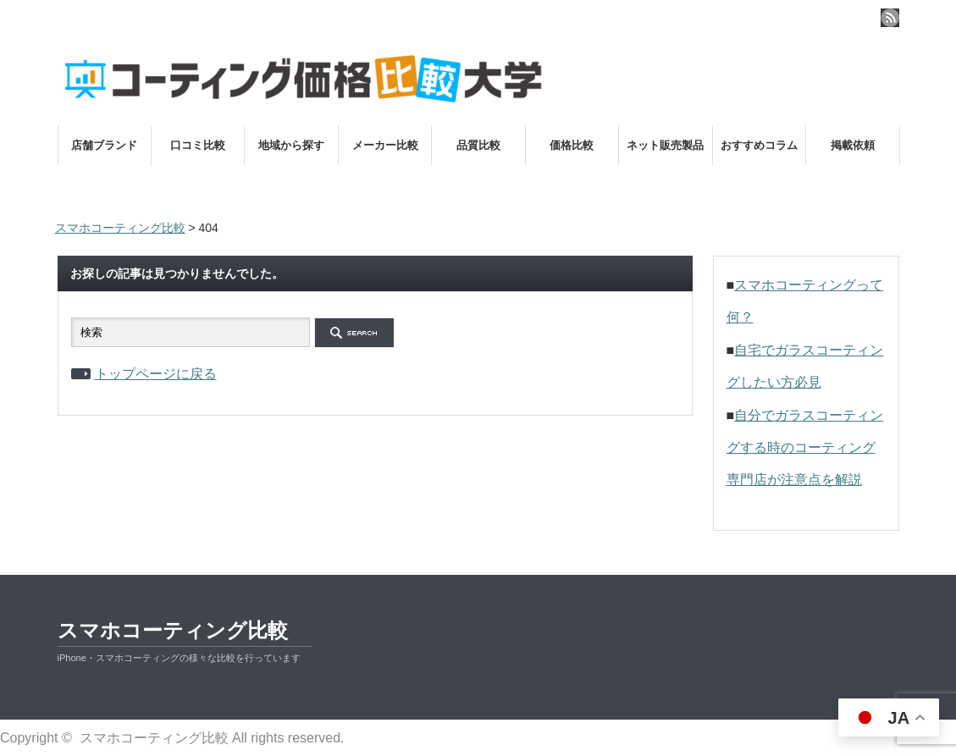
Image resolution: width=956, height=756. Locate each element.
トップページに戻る (156, 374)
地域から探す (291, 145)
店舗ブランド (104, 145)
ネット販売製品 (665, 145)
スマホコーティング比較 (173, 630)
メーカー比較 (385, 145)
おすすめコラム (759, 145)
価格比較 (572, 145)
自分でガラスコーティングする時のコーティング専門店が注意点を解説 (805, 448)
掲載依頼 (853, 145)
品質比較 (478, 145)
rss (890, 17)
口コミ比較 (197, 145)
